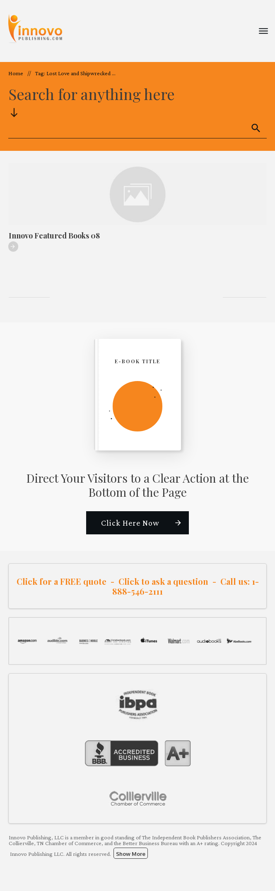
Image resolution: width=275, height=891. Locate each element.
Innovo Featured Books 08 (54, 236)
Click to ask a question (163, 581)
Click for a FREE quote (61, 581)
